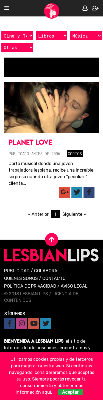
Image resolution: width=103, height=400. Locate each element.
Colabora (45, 270)
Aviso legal (74, 286)
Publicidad (17, 270)
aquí (46, 392)
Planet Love (30, 142)
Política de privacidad (30, 286)
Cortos (75, 153)
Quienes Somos (21, 278)
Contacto (54, 278)
